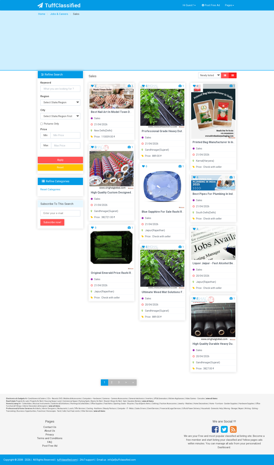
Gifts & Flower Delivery (191, 408)
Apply (60, 159)
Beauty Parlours (109, 408)
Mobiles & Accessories (72, 398)
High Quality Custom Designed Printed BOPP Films (124, 192)
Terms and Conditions (49, 438)
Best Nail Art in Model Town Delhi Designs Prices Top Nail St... (131, 112)
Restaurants (62, 408)
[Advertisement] (137, 43)
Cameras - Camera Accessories (115, 398)
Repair (241, 408)
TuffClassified (59, 5)
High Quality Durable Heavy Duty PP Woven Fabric (225, 343)
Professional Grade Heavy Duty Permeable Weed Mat (177, 131)
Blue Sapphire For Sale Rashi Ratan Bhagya (170, 211)
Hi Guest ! (189, 5)
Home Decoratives (201, 404)
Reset (60, 167)
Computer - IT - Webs (125, 408)
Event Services (153, 408)
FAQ (49, 442)
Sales (95, 118)
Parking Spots (84, 401)
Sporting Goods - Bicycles (124, 404)
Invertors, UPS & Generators (156, 398)
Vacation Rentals (134, 401)
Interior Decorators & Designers (35, 406)
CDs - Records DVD (54, 398)
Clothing (155, 404)
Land (59, 401)
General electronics (137, 398)
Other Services (87, 411)
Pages (229, 5)
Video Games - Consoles (195, 398)
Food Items (108, 404)
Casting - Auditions (94, 408)
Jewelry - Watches (185, 404)
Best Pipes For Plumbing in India (214, 194)
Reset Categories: (50, 189)
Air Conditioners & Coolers (35, 398)
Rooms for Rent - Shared (100, 401)
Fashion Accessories (168, 404)
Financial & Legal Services (170, 408)
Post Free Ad (211, 5)
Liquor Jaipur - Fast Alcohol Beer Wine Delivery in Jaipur (230, 263)
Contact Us (49, 427)
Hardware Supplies (246, 404)
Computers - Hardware (92, 398)
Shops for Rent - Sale (118, 401)
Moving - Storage (230, 408)
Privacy (50, 434)
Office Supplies (97, 404)
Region (44, 96)
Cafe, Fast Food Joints (71, 411)
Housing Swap (50, 401)
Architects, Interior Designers (44, 408)
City (42, 110)
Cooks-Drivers (140, 408)
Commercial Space (70, 401)
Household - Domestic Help (212, 408)
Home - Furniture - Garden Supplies (223, 404)
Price (43, 129)
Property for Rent (36, 401)
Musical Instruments (41, 404)
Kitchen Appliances (176, 398)
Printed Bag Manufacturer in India (215, 142)
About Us (49, 430)
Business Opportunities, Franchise (31, 411)
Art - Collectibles (25, 404)
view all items (211, 398)
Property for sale (22, 401)
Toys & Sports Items (142, 404)
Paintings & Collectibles (79, 404)
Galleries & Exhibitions (60, 404)
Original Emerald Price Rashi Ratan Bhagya (119, 273)
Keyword (45, 82)
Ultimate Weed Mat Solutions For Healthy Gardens (175, 292)
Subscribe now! (52, 222)
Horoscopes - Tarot (53, 411)
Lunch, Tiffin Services (76, 408)
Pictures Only (49, 123)
